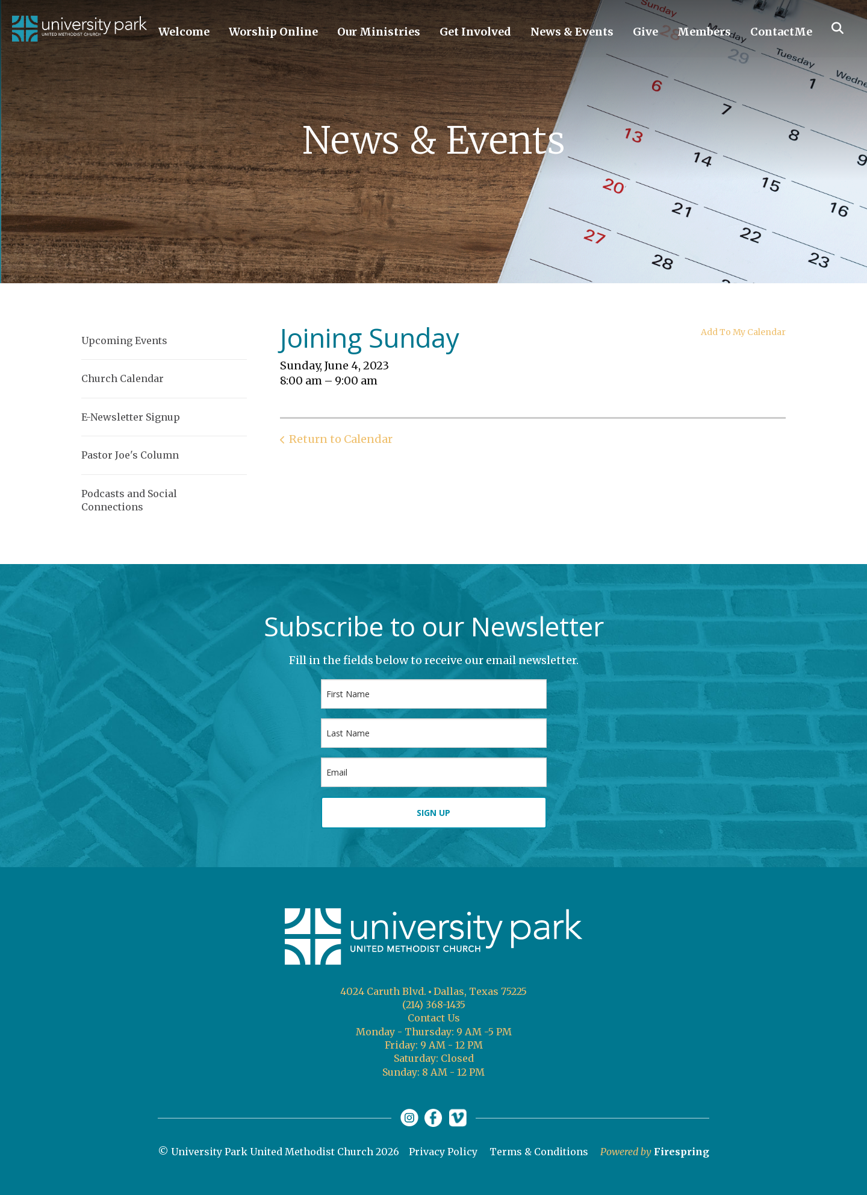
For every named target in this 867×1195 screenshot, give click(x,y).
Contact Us (434, 1018)
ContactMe (781, 32)
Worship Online (273, 32)
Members (704, 32)
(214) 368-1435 (433, 1005)
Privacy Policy (443, 1152)
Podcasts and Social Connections (129, 500)
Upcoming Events (124, 340)
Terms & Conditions (538, 1152)
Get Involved (475, 32)
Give (645, 32)
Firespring (681, 1152)
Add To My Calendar (743, 332)
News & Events (572, 32)
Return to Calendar (341, 439)
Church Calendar (122, 378)
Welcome (184, 32)
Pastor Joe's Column (130, 455)
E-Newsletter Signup (130, 417)
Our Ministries (378, 32)
